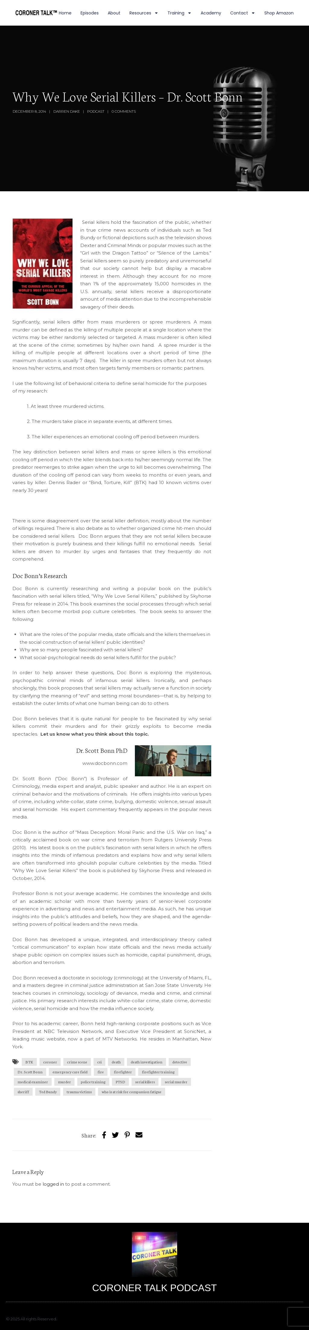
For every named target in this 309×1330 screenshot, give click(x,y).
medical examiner (33, 1081)
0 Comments (124, 111)
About (114, 13)
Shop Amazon (279, 13)
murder (64, 1081)
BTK (29, 1061)
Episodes (90, 13)
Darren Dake (66, 111)
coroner (50, 1061)
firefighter (123, 1071)
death (116, 1061)
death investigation (146, 1061)
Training (179, 13)
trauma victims (79, 1091)
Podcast (95, 111)
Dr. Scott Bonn (30, 1071)
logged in (53, 1184)
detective (179, 1061)
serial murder (176, 1081)
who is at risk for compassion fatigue (131, 1091)
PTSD (120, 1081)
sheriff (23, 1091)
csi (99, 1061)
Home (65, 13)
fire (100, 1071)
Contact (242, 13)
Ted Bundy (48, 1091)
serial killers (145, 1081)
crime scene (77, 1061)
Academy (211, 13)
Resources (143, 13)
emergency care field (70, 1071)
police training (93, 1081)
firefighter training (158, 1071)
